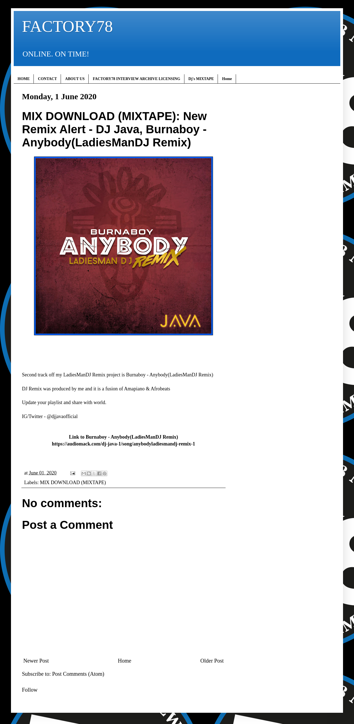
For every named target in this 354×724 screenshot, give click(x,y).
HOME (24, 79)
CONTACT (47, 79)
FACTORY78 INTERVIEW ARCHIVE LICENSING (136, 79)
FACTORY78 (67, 26)
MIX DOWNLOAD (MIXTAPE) (73, 482)
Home (227, 79)
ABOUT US (75, 79)
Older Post (212, 661)
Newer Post (36, 661)
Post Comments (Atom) (78, 674)
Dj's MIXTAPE (201, 79)
